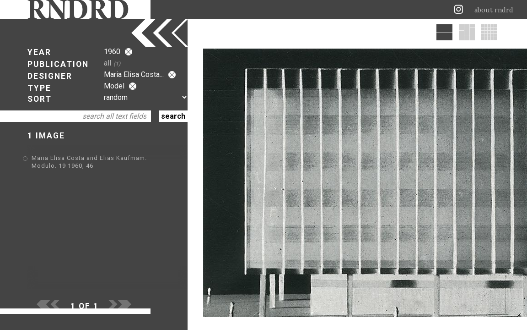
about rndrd (493, 10)
